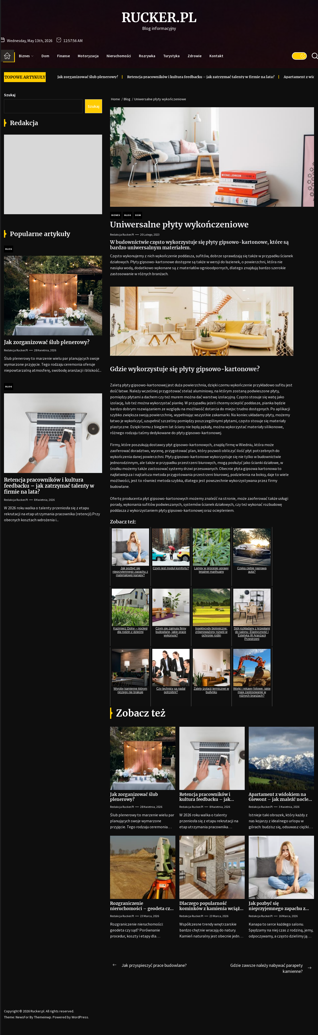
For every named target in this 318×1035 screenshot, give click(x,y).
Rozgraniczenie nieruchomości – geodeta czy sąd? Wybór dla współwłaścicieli (141, 911)
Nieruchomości (119, 55)
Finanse (63, 55)
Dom (45, 55)
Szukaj (9, 95)
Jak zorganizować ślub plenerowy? (76, 77)
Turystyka (171, 55)
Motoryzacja (88, 55)
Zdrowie (194, 55)
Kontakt (216, 55)
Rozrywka (147, 55)
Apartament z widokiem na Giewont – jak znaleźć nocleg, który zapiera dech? (281, 799)
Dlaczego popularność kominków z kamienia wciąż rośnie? (209, 908)
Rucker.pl (159, 17)
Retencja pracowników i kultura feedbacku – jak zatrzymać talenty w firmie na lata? (189, 77)
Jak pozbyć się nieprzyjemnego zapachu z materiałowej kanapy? (277, 908)
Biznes (26, 55)
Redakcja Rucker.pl (122, 234)
